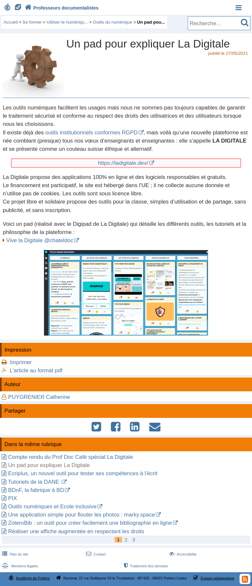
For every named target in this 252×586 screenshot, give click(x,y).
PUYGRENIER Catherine (39, 397)
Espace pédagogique (218, 578)
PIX (12, 498)
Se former (32, 22)
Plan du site (14, 554)
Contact (95, 554)
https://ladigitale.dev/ (123, 163)
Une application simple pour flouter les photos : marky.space (81, 515)
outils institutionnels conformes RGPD (91, 132)
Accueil (11, 22)
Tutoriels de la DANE (34, 482)
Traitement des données (145, 566)
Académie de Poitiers (33, 578)
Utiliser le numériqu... (67, 22)
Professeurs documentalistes (61, 7)
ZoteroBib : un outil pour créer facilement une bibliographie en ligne (90, 523)
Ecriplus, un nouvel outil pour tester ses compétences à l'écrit (83, 473)
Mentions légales (19, 566)
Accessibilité (182, 554)
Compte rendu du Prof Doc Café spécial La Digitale (70, 457)
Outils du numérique (112, 22)
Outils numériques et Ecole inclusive (52, 506)
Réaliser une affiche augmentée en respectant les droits (76, 531)
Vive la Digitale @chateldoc (39, 240)
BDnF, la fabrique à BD (36, 490)
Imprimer (21, 362)
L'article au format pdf (36, 370)
